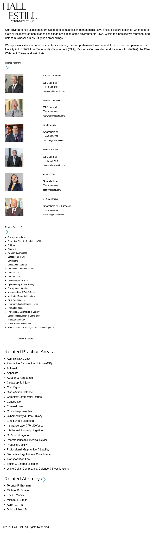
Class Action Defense (17, 265)
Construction (13, 272)
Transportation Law (16, 320)
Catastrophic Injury (16, 257)
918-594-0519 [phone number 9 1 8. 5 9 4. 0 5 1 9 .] (51, 210)
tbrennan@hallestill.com (54, 91)
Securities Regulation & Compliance (24, 316)
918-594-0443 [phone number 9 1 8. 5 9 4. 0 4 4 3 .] (51, 112)
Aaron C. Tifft (49, 174)
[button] (25, 479)
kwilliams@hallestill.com (54, 215)
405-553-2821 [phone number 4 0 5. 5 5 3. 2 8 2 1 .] (51, 161)
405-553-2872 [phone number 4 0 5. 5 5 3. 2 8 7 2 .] (51, 136)
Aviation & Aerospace (17, 253)
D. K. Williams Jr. (51, 199)
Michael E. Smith (50, 149)
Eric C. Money (49, 125)
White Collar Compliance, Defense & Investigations (31, 327)
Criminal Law (14, 276)
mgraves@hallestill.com (54, 116)
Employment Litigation (18, 288)
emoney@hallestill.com (53, 140)
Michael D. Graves (51, 100)
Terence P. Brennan (52, 75)
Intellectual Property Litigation (21, 296)
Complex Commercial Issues (21, 269)
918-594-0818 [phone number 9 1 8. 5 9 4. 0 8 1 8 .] (51, 185)
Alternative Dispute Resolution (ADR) (24, 241)
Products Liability (15, 308)
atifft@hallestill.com (52, 190)
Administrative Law (16, 237)
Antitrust (11, 245)
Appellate (12, 249)
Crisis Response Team (18, 280)
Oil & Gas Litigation (16, 300)
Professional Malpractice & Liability (23, 312)
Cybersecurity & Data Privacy (21, 284)
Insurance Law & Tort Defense (21, 292)
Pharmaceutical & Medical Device (23, 304)
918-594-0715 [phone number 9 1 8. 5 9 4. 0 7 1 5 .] (51, 87)
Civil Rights (13, 261)
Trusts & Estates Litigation (19, 324)
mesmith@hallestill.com (54, 165)
